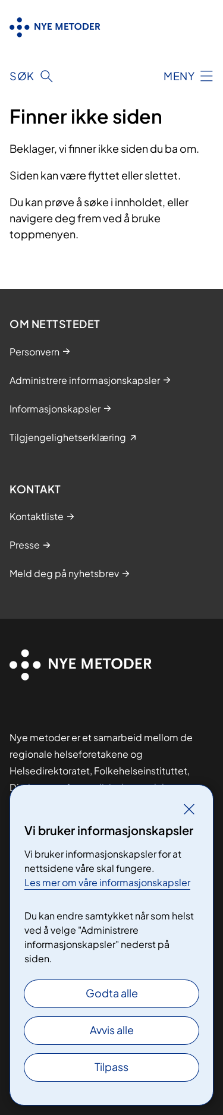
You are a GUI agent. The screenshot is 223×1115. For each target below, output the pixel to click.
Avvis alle (112, 1030)
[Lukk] (189, 808)
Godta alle (112, 993)
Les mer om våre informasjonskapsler (107, 882)
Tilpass (111, 1066)
